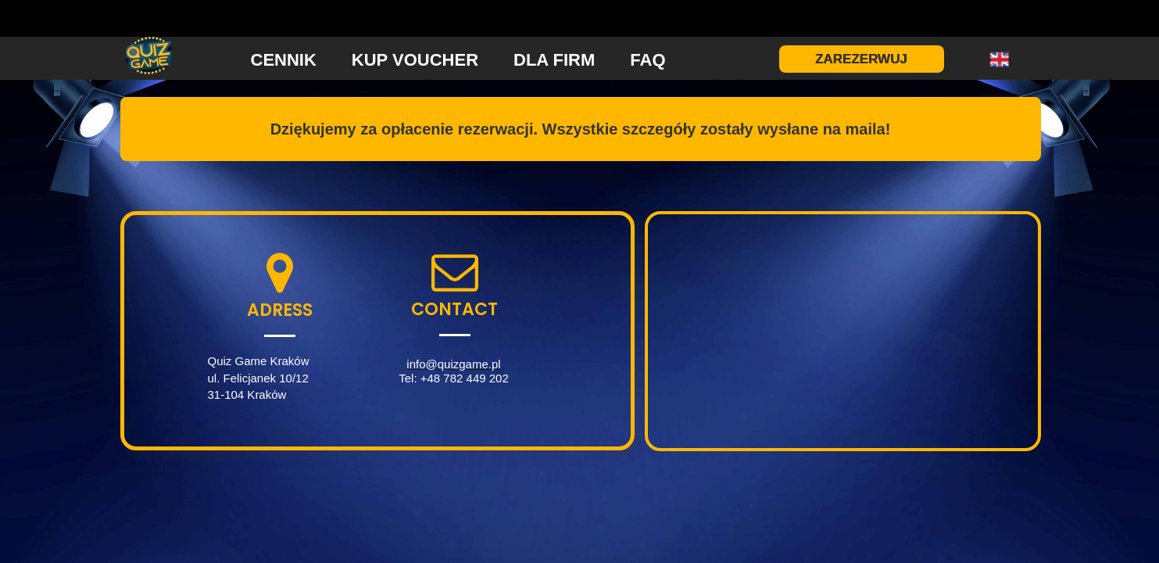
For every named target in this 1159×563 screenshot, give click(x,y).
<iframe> (843, 331)
